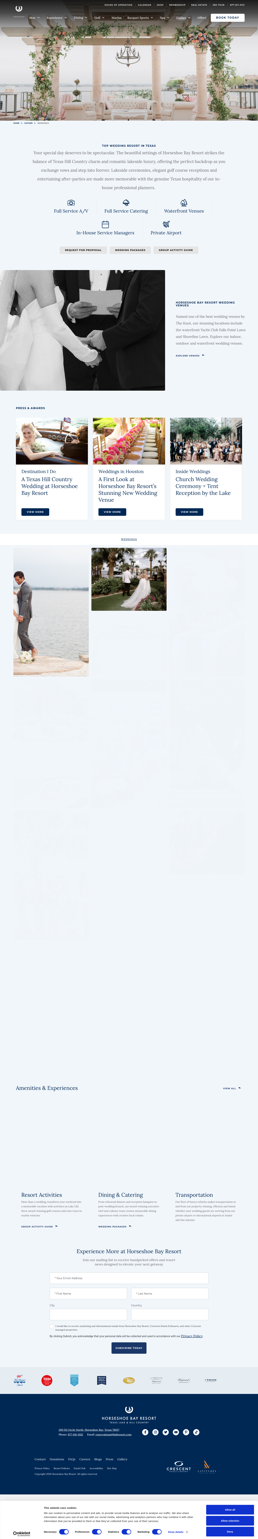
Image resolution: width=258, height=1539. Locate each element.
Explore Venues (188, 355)
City (52, 1305)
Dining (80, 18)
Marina (117, 18)
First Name (63, 1293)
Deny (230, 1530)
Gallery (122, 1459)
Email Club (80, 1468)
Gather (183, 18)
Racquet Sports (140, 18)
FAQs (71, 1459)
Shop (160, 5)
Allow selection (230, 1519)
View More (189, 511)
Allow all (230, 1508)
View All (229, 1088)
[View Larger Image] (51, 612)
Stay (34, 18)
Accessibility (96, 1468)
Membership (177, 5)
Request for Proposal (83, 250)
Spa (164, 18)
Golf (99, 18)
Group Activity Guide (176, 250)
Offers (201, 18)
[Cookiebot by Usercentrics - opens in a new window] (21, 1532)
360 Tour (219, 5)
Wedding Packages (130, 250)
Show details (175, 1530)
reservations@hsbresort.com (114, 1434)
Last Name (144, 1293)
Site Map (112, 1468)
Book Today (227, 17)
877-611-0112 (237, 5)
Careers (84, 1459)
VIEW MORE (35, 511)
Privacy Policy (192, 1336)
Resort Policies (62, 1468)
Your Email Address (68, 1278)
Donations (57, 1459)
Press (109, 1459)
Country (136, 1305)
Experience (57, 18)
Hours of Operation (118, 5)
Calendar (144, 5)
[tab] (129, 539)
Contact (40, 1459)
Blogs (98, 1459)
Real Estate (199, 5)
